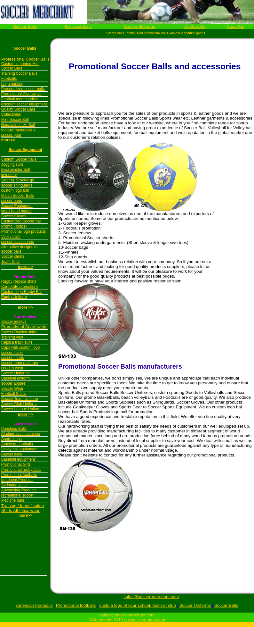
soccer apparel (14, 383)
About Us (235, 26)
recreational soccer (17, 495)
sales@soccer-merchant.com (151, 596)
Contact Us (194, 26)
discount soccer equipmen (23, 104)
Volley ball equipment (19, 449)
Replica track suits (16, 342)
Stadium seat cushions (20, 433)
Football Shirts (13, 393)
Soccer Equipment (25, 149)
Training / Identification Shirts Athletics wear (22, 508)
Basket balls (11, 454)
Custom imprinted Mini (20, 64)
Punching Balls (14, 428)
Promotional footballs (19, 474)
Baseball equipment (18, 459)
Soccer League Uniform (21, 409)
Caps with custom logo (20, 347)
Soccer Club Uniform (19, 404)
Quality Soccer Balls (18, 109)
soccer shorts (12, 357)
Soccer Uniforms (15, 373)
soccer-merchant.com (144, 619)
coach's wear (12, 368)
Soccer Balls (25, 26)
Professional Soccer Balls (25, 59)
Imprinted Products (17, 480)
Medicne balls (13, 500)
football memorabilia (18, 130)
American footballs (17, 444)
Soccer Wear (12, 388)
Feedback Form (78, 26)
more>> (8, 140)
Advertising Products (18, 490)
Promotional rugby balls (21, 469)
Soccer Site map (139, 26)
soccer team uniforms (19, 363)
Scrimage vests (14, 485)
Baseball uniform (15, 378)
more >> (25, 307)
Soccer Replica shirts (19, 332)
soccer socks (12, 352)
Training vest (12, 337)
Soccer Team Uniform (19, 399)
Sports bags (11, 439)
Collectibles (11, 114)
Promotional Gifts (16, 464)
